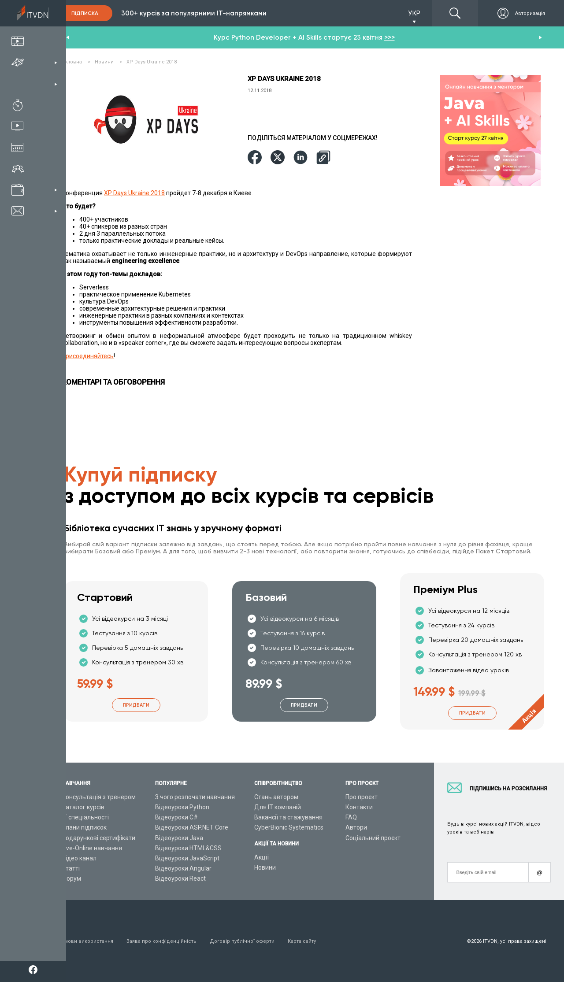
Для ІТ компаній (277, 807)
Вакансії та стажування (288, 817)
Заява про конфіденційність (161, 941)
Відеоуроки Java (179, 837)
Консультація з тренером (99, 796)
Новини (265, 867)
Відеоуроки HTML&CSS (188, 848)
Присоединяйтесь (88, 355)
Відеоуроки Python (182, 807)
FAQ (351, 817)
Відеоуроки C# (176, 817)
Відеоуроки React (180, 878)
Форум (71, 878)
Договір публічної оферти (242, 941)
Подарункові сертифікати (98, 837)
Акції (261, 857)
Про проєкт (361, 796)
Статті (71, 868)
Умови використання (87, 941)
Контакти (359, 807)
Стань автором (276, 796)
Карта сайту (302, 941)
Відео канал (79, 858)
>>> (389, 37)
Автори (356, 827)
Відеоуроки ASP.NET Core (191, 827)
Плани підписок (84, 827)
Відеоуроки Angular (183, 868)
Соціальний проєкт (373, 837)
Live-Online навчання (92, 848)
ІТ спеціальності (85, 817)
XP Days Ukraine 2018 (134, 192)
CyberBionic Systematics (288, 827)
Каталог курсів (83, 807)
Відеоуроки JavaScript (187, 858)
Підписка (84, 13)
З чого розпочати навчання (195, 796)
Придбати (136, 705)
